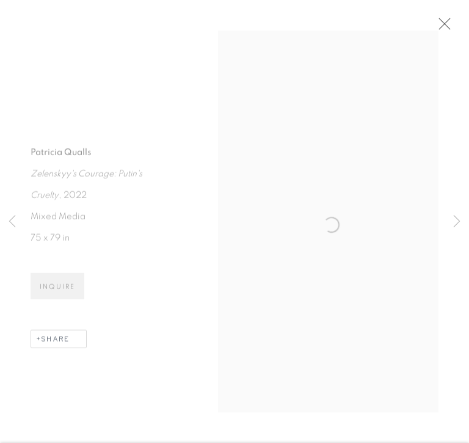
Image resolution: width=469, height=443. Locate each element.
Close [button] (441, 27)
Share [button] (56, 341)
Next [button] (457, 222)
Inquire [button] (57, 288)
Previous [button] (12, 222)
